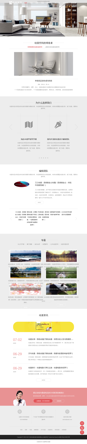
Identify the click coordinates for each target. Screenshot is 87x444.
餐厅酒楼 (29, 244)
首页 (25, 3)
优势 (36, 3)
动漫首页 (39, 441)
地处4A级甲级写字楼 (29, 139)
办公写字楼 (21, 244)
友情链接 (64, 429)
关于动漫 (57, 3)
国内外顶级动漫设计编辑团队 (58, 139)
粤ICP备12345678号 (65, 437)
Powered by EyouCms (54, 437)
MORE (39, 202)
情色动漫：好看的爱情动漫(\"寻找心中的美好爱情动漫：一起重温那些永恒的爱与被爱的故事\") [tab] (32, 218)
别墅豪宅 (45, 244)
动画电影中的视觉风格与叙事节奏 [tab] (55, 213)
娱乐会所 (37, 244)
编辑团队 (49, 3)
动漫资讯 (65, 3)
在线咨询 (59, 401)
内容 (31, 3)
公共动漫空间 (54, 244)
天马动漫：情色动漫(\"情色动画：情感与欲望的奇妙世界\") (50, 353)
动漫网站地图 (46, 441)
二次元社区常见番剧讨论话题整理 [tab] (66, 213)
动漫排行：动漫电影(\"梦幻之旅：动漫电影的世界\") (48, 368)
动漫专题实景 (65, 244)
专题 (42, 3)
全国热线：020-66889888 (43, 401)
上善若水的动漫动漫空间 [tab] (52, 47)
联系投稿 (73, 3)
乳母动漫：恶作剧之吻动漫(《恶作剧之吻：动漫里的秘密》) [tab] (43, 215)
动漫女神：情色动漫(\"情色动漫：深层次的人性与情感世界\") (51, 339)
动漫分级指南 (15, 2)
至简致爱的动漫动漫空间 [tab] (35, 47)
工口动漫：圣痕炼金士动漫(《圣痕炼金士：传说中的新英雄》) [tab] (20, 215)
